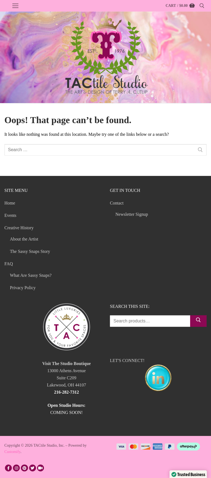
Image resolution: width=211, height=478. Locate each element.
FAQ (9, 263)
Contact (117, 203)
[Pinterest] (24, 468)
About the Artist (24, 239)
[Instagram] (16, 468)
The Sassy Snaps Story (30, 251)
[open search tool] (201, 5)
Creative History (19, 227)
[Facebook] (8, 468)
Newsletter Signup (131, 214)
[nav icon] (15, 6)
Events (10, 215)
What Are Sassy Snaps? (31, 275)
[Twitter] (32, 468)
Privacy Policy (23, 287)
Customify (12, 452)
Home (9, 203)
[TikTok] (40, 468)
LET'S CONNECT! (158, 376)
